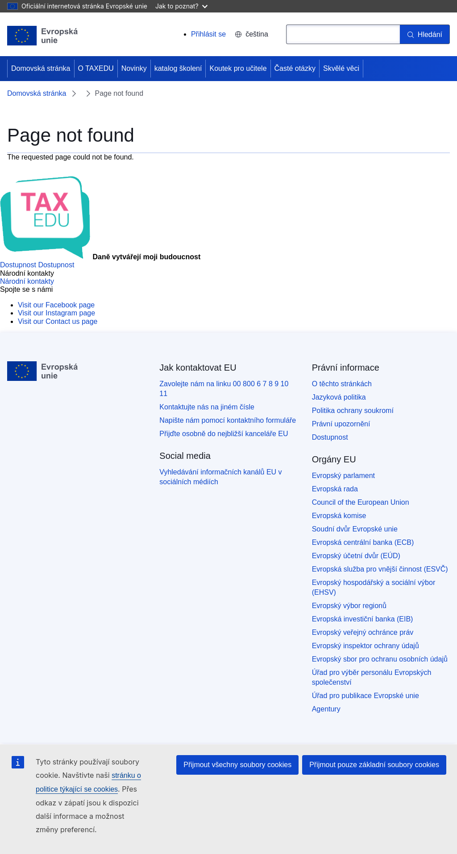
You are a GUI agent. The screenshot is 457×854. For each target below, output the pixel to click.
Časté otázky (295, 68)
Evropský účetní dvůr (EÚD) (356, 556)
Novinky (134, 68)
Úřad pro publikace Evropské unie (365, 695)
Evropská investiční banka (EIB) (362, 619)
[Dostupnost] (37, 265)
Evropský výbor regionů (349, 605)
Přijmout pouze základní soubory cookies (374, 764)
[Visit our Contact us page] (57, 321)
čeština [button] (251, 34)
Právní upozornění (341, 424)
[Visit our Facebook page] (56, 305)
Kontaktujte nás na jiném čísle (206, 407)
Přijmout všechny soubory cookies (237, 764)
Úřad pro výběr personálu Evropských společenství (372, 677)
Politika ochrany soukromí (353, 410)
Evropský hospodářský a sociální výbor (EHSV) (374, 587)
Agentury (326, 709)
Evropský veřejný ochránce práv (363, 632)
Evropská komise (339, 515)
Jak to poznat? (181, 6)
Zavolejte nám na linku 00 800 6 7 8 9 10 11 (223, 388)
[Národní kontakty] (27, 281)
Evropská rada (335, 489)
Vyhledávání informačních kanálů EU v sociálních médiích (220, 477)
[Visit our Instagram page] (56, 313)
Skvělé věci (341, 68)
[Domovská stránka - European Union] (42, 35)
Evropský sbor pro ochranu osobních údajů (380, 659)
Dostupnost (330, 437)
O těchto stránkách (342, 384)
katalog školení (178, 68)
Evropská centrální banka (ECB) (363, 542)
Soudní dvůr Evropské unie (355, 529)
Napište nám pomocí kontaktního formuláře (227, 420)
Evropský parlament (343, 475)
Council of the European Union (360, 502)
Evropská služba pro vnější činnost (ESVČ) (380, 569)
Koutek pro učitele (237, 68)
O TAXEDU (96, 68)
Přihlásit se (208, 34)
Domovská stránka (41, 68)
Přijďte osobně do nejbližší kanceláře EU (223, 433)
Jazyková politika (339, 397)
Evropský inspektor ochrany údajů (365, 646)
